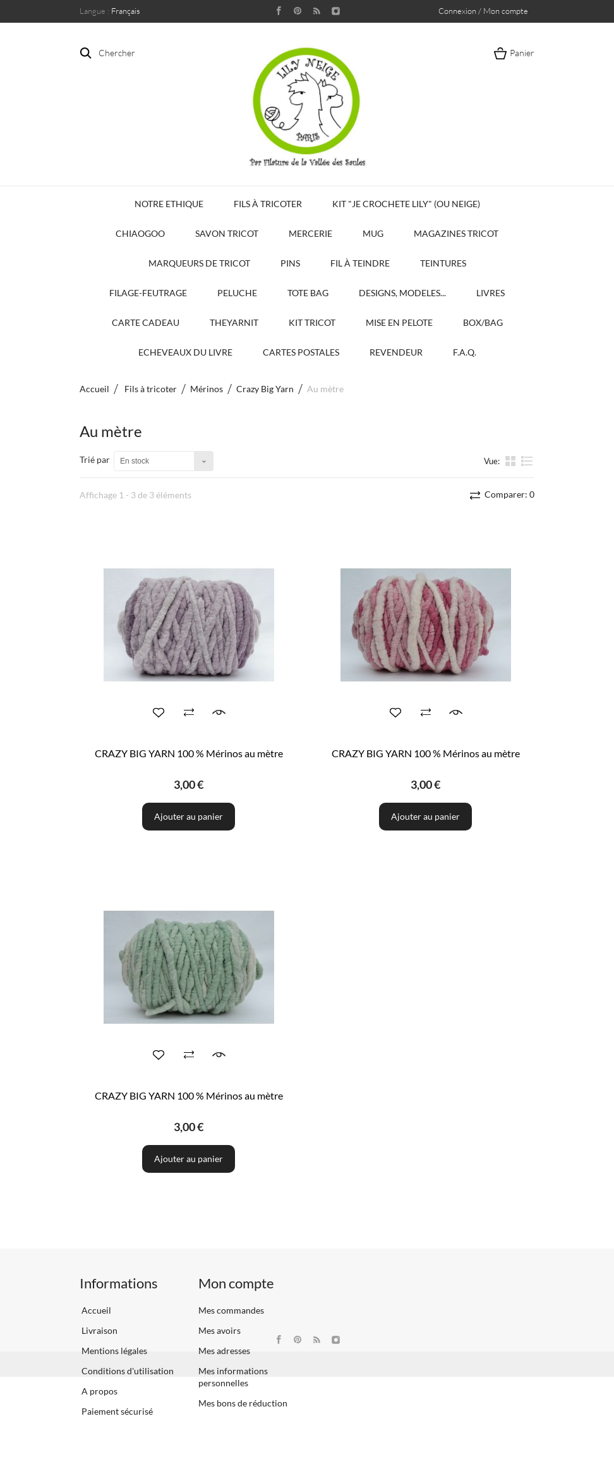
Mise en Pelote (399, 322)
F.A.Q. (464, 352)
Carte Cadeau (145, 322)
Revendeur (396, 352)
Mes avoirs (219, 1330)
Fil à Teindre (360, 263)
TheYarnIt (234, 322)
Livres (490, 292)
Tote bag (307, 292)
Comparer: (508, 494)
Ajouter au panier (188, 816)
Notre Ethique (169, 203)
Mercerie (310, 233)
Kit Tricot (312, 322)
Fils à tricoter (268, 203)
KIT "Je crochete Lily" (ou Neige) (406, 203)
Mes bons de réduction (242, 1403)
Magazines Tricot (456, 233)
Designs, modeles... (402, 292)
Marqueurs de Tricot (199, 263)
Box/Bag (483, 322)
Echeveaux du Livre (185, 352)
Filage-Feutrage (148, 292)
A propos (98, 1391)
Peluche (237, 292)
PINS (290, 263)
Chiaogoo (140, 233)
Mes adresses (224, 1350)
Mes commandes (231, 1310)
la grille (511, 460)
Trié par (95, 459)
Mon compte (236, 1283)
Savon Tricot (226, 233)
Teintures (443, 263)
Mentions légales (113, 1350)
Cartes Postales (301, 352)
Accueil (94, 388)
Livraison (98, 1330)
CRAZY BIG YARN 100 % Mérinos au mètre (189, 753)
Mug (373, 233)
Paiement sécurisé (116, 1411)
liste (527, 460)
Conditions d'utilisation (127, 1370)
